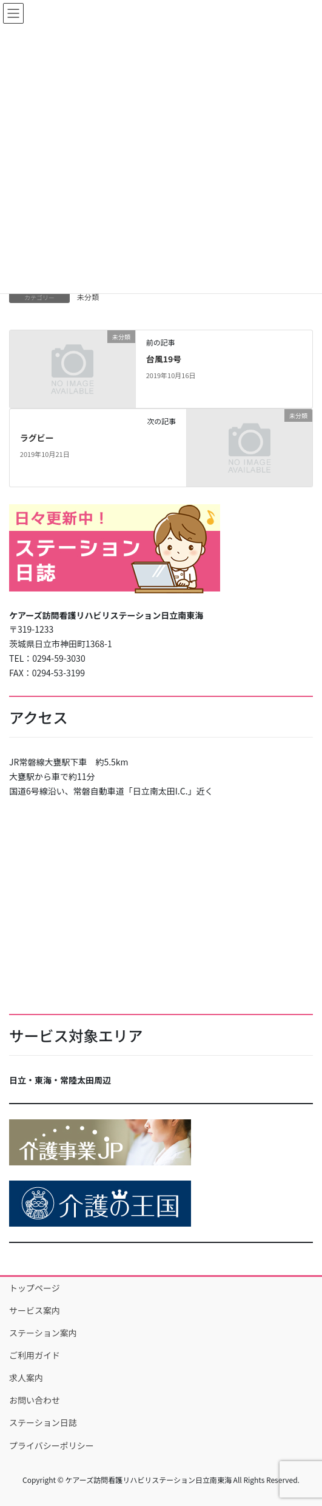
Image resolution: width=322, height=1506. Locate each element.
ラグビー (37, 437)
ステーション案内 (43, 1333)
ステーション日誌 (43, 1422)
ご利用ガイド (34, 1355)
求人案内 (26, 1377)
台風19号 (164, 359)
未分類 (88, 297)
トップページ (34, 1288)
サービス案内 (34, 1310)
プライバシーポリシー (51, 1445)
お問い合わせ (34, 1400)
